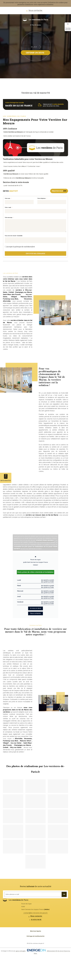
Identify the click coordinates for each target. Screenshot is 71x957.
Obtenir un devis (35, 52)
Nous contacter (35, 10)
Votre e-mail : (8, 207)
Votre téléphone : (41, 198)
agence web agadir (21, 951)
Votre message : (9, 217)
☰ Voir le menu (35, 25)
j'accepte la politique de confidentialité (20, 247)
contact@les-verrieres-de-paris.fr (36, 913)
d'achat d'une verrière (44, 540)
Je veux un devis (35, 608)
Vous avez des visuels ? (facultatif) (13, 235)
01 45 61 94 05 (36, 920)
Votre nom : (8, 198)
